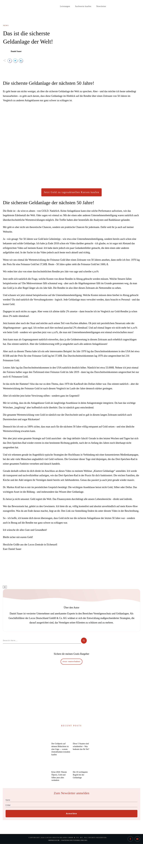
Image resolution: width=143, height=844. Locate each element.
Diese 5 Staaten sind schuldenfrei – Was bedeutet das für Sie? (81, 746)
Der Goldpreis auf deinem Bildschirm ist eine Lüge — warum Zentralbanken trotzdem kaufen (60, 749)
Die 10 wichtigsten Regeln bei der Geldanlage (80, 774)
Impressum (54, 840)
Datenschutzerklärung (74, 840)
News (6, 25)
